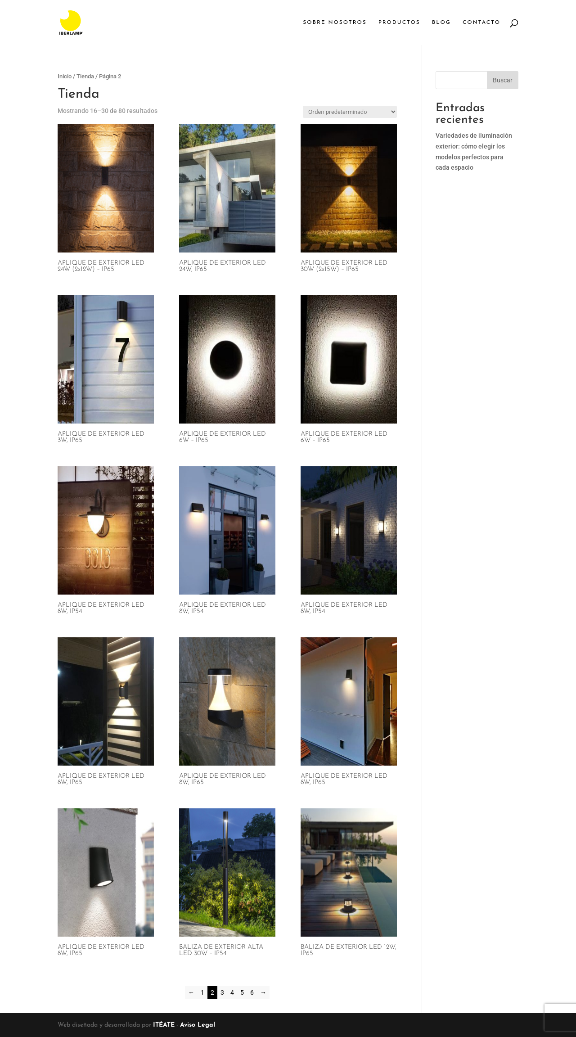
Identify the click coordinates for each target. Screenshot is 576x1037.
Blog (441, 22)
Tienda (85, 76)
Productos (399, 22)
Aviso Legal (197, 1025)
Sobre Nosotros (334, 22)
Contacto (481, 22)
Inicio (65, 76)
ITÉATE (164, 1025)
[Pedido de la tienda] (350, 112)
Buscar (503, 80)
